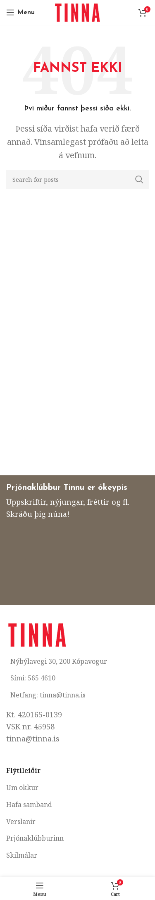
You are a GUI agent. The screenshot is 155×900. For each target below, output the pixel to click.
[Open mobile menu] (20, 12)
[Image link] (37, 633)
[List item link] (77, 788)
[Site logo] (77, 12)
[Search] (77, 179)
